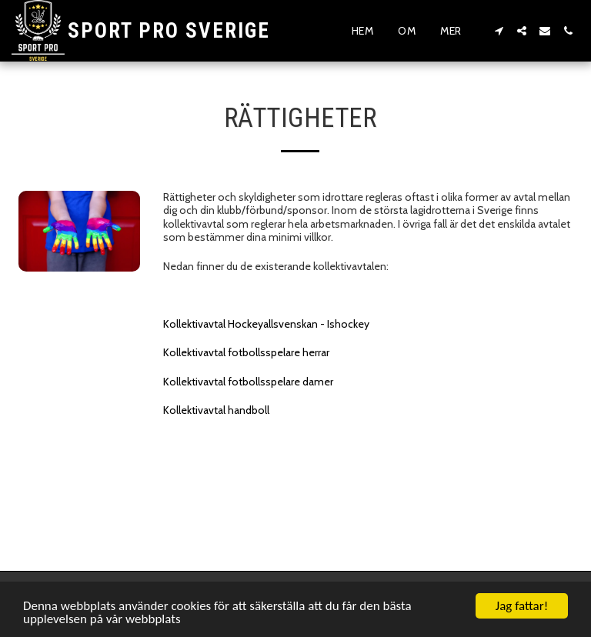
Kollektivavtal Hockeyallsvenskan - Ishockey (266, 324)
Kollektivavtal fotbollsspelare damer (248, 382)
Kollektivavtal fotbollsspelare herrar (246, 352)
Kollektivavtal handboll (216, 410)
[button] (498, 30)
